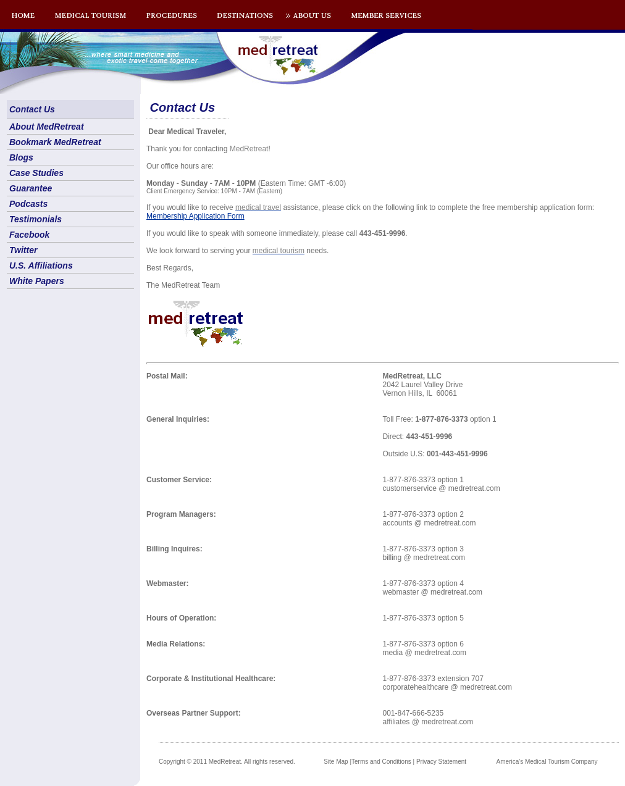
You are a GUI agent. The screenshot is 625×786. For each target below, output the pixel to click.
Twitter (23, 250)
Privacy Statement (441, 761)
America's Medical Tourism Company (547, 761)
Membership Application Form (195, 216)
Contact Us (32, 109)
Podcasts (28, 204)
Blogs (21, 157)
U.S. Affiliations (41, 265)
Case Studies (36, 173)
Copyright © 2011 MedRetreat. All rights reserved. (227, 761)
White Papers (36, 281)
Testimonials (35, 219)
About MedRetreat (46, 127)
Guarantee (30, 188)
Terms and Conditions (381, 761)
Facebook (29, 235)
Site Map (336, 761)
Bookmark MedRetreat (55, 142)
